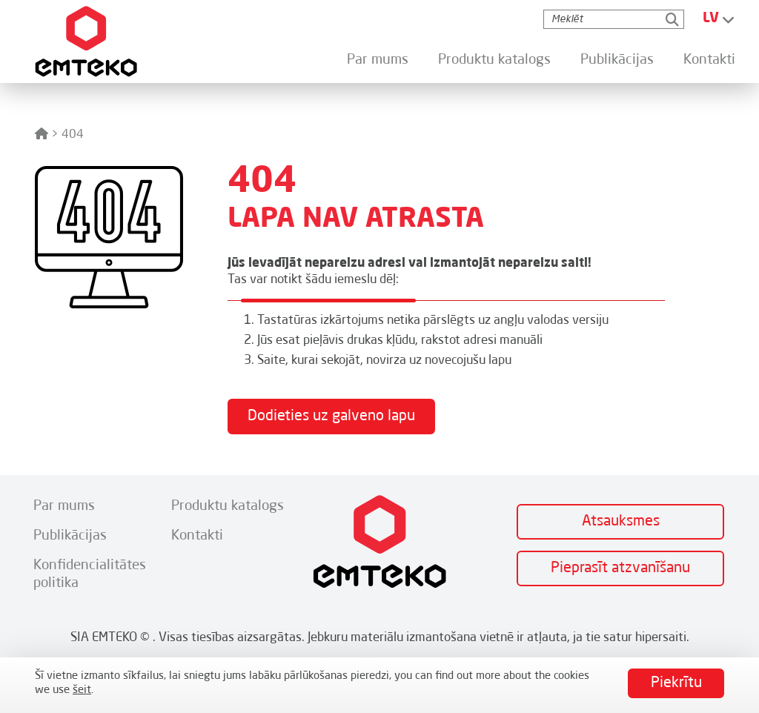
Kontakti (709, 60)
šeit (82, 690)
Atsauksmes (621, 521)
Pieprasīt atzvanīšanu (620, 568)
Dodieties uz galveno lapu (331, 416)
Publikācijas (617, 60)
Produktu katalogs (494, 60)
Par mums (377, 60)
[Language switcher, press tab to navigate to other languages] (719, 19)
